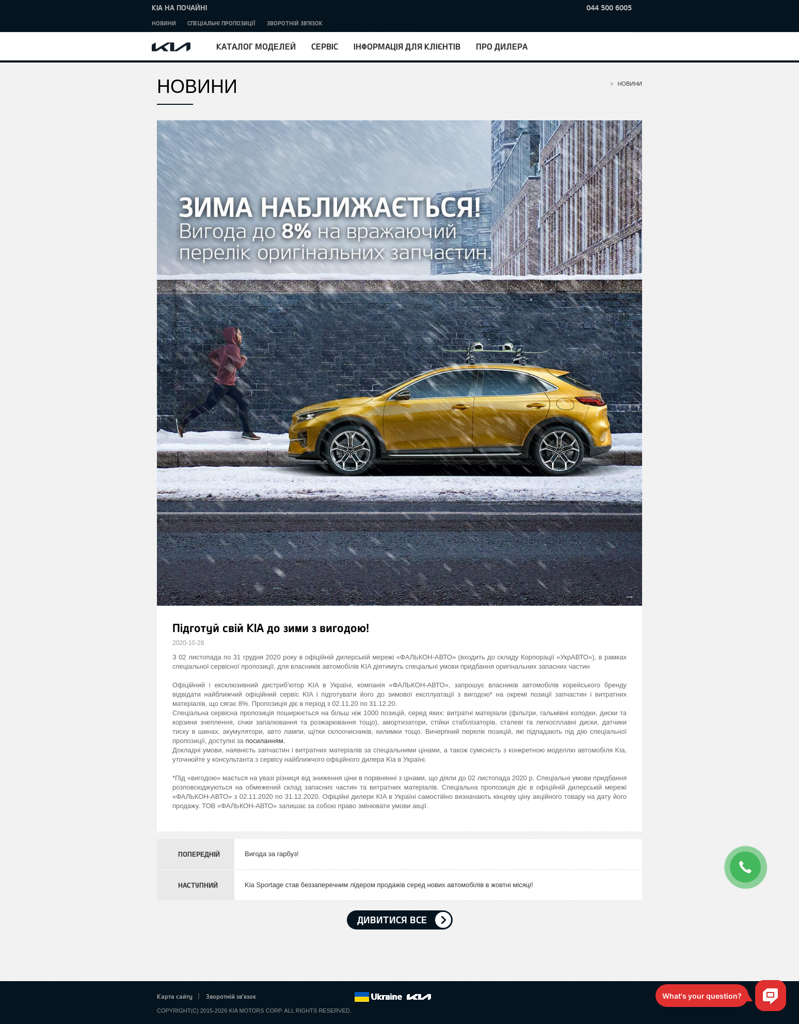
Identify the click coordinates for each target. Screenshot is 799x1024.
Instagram (332, 997)
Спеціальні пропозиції (221, 23)
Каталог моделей (256, 46)
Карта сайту (175, 996)
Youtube (318, 997)
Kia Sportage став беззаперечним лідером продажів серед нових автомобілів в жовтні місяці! (389, 885)
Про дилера (502, 46)
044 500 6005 (609, 7)
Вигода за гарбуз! (272, 854)
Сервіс (324, 46)
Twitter (289, 997)
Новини (164, 23)
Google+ (303, 997)
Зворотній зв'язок (295, 23)
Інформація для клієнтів (407, 46)
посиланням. (265, 741)
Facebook (275, 997)
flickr (346, 997)
